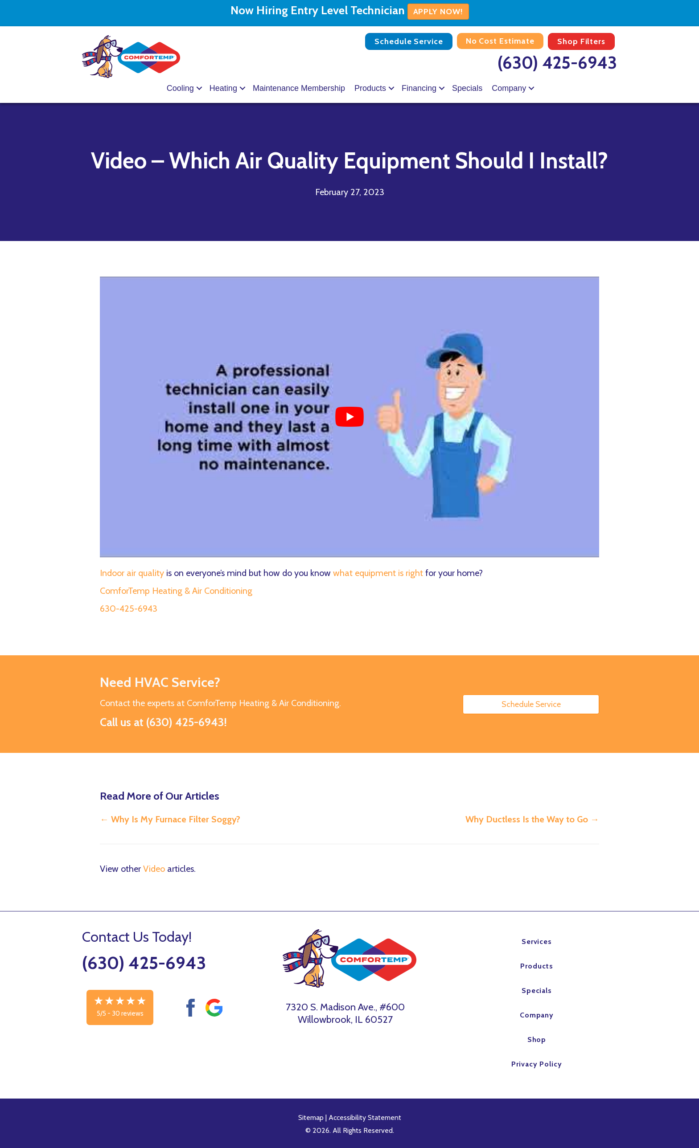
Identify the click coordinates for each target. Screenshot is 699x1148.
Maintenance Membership (299, 88)
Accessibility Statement (365, 1117)
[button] (199, 88)
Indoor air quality (132, 573)
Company (509, 88)
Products (370, 88)
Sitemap (311, 1117)
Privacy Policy (536, 1064)
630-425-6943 (128, 608)
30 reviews (128, 1013)
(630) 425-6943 (557, 62)
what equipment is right (378, 573)
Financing (419, 88)
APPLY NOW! (438, 11)
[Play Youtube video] (349, 417)
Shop (537, 1039)
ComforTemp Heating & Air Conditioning (176, 590)
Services (537, 941)
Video (154, 868)
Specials (467, 88)
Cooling (180, 88)
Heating (223, 88)
